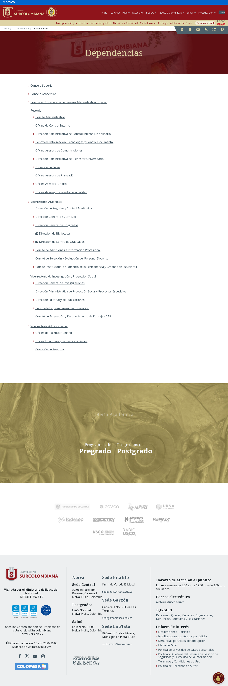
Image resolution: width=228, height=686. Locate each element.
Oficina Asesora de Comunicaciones (58, 151)
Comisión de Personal (49, 349)
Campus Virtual (205, 23)
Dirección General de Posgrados (56, 225)
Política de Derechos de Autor (178, 666)
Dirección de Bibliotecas (55, 233)
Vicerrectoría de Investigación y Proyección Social (63, 277)
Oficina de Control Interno (52, 125)
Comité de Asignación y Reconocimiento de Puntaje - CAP (73, 316)
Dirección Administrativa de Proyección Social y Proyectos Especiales (80, 292)
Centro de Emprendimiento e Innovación (62, 308)
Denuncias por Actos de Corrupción (182, 641)
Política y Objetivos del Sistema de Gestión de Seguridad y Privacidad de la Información (188, 655)
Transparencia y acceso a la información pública (83, 23)
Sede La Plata (116, 626)
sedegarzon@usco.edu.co (117, 618)
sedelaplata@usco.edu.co (117, 644)
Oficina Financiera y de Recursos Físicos (61, 341)
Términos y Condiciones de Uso (179, 662)
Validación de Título (181, 23)
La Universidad (120, 12)
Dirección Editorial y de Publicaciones (60, 300)
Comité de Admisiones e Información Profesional (67, 250)
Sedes (191, 12)
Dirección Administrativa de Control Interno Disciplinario (73, 134)
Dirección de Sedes (47, 167)
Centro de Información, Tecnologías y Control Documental (74, 142)
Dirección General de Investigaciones (60, 283)
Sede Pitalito (115, 577)
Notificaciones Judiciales (174, 632)
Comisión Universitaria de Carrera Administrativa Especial (68, 102)
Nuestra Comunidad (171, 12)
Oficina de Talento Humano (53, 333)
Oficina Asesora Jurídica (51, 184)
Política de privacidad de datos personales (186, 650)
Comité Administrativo (50, 117)
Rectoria (36, 111)
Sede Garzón (115, 600)
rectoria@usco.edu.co (170, 602)
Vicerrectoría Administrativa (49, 326)
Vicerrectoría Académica (46, 202)
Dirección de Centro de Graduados (62, 242)
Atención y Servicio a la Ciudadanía (134, 23)
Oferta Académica (114, 413)
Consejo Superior (42, 86)
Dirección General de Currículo (55, 217)
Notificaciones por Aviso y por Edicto (182, 636)
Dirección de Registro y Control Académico (63, 208)
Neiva (78, 577)
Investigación (207, 12)
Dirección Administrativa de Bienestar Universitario (69, 159)
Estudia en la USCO (144, 12)
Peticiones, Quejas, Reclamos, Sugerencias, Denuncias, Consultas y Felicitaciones (184, 617)
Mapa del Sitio (167, 645)
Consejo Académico (43, 94)
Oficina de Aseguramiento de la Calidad (61, 192)
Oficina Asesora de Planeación (55, 176)
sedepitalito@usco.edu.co (117, 591)
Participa (163, 23)
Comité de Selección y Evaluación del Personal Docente (71, 258)
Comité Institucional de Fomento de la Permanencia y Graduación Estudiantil (86, 267)
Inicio (104, 12)
